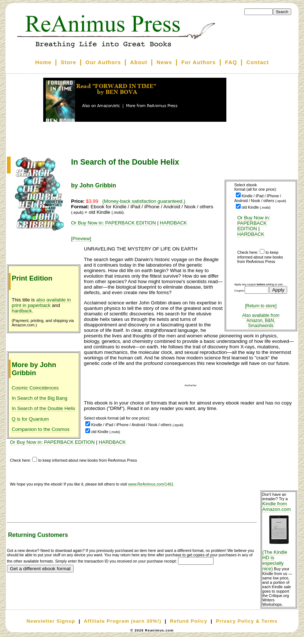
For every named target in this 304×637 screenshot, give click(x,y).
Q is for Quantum (30, 419)
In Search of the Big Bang (39, 398)
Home (43, 62)
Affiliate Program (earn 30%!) (122, 621)
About (138, 62)
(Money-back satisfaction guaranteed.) (143, 201)
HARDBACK (250, 234)
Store (68, 62)
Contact (257, 62)
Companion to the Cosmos (41, 429)
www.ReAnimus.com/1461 (151, 484)
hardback (22, 311)
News (164, 62)
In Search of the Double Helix (43, 408)
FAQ (231, 62)
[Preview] (81, 238)
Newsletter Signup (50, 621)
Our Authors (103, 62)
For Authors (198, 62)
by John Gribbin (93, 185)
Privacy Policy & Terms (246, 621)
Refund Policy (188, 621)
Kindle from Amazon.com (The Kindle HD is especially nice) (278, 536)
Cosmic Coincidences (35, 388)
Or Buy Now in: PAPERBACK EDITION (253, 223)
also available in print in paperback (41, 302)
